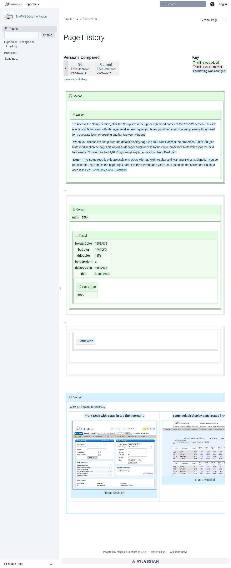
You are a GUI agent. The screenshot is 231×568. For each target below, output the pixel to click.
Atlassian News (178, 551)
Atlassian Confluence (128, 551)
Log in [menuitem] (223, 4)
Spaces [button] (31, 4)
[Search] (163, 4)
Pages (68, 18)
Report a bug (158, 551)
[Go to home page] (13, 4)
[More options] (225, 20)
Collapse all (27, 42)
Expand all (10, 42)
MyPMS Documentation (31, 16)
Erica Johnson (80, 69)
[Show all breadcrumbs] (77, 19)
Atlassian (145, 561)
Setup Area (90, 18)
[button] (212, 4)
